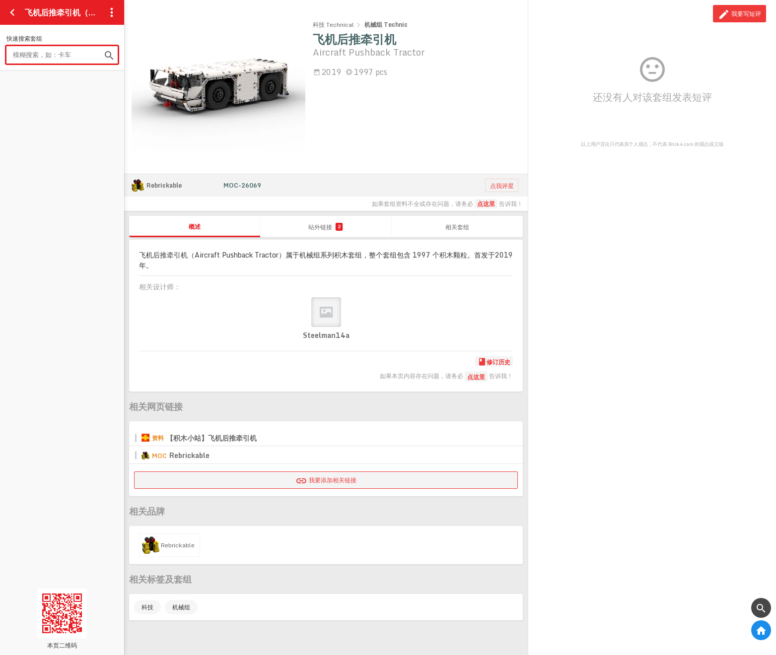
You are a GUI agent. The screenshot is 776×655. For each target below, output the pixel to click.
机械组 (181, 607)
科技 (147, 607)
